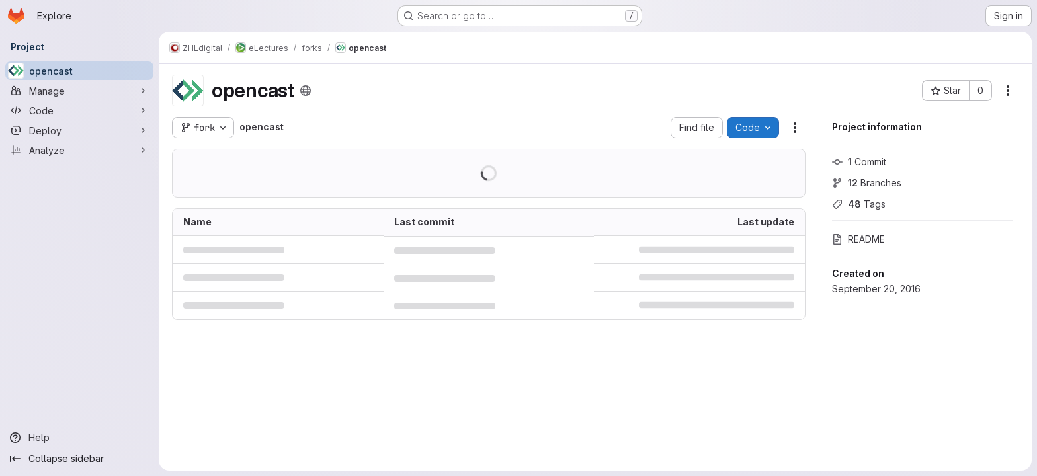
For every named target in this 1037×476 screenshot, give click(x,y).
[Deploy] (79, 130)
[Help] (79, 437)
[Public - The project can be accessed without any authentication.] (305, 90)
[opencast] (79, 70)
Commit (859, 161)
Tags (859, 204)
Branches (866, 182)
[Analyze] (79, 150)
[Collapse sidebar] (79, 459)
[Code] (79, 110)
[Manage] (79, 90)
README (858, 239)
